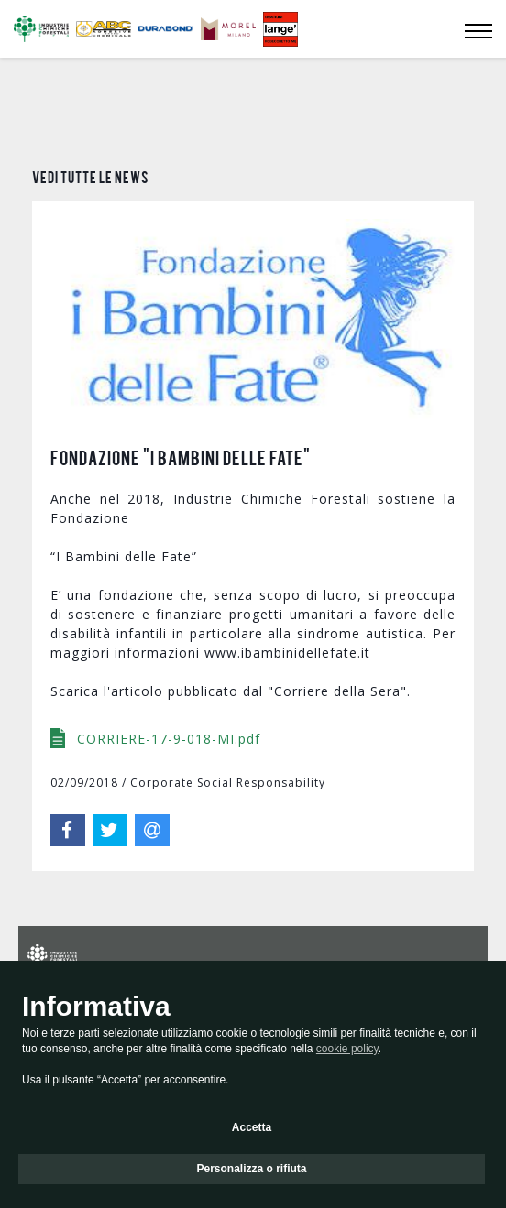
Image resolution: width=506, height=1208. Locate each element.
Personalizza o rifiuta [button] (251, 1168)
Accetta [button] (251, 1127)
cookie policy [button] (347, 1048)
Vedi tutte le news (90, 177)
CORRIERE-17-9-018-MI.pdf (166, 647)
